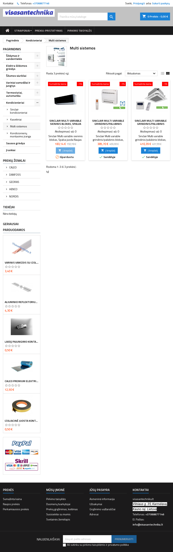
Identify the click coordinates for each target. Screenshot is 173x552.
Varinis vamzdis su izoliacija (22, 262)
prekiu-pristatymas (48, 30)
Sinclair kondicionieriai (18, 111)
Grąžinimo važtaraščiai (102, 509)
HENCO (13, 189)
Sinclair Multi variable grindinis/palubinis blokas (108, 124)
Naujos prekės (11, 504)
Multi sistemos (18, 126)
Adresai (94, 514)
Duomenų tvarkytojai (58, 504)
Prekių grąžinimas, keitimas (62, 509)
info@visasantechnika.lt (148, 524)
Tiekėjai (9, 207)
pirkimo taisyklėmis (94, 545)
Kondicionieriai (15, 102)
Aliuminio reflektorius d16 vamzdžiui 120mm (22, 302)
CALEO (13, 167)
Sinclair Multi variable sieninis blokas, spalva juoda (65, 124)
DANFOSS (15, 174)
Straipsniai (22, 30)
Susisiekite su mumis (58, 514)
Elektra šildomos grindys (16, 67)
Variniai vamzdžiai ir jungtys (18, 84)
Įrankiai (10, 150)
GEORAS (14, 182)
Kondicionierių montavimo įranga (20, 134)
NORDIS (14, 196)
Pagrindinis (12, 49)
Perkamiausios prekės (16, 509)
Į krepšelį (65, 150)
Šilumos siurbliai (16, 76)
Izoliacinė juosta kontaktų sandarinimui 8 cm (22, 420)
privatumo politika (118, 545)
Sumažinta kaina (12, 499)
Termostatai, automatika (14, 94)
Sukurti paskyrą (161, 3)
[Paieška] (86, 16)
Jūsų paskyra (100, 489)
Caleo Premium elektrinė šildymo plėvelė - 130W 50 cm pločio (22, 381)
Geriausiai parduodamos (14, 227)
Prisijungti (139, 3)
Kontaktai (8, 3)
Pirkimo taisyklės (79, 30)
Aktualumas (142, 73)
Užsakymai (96, 504)
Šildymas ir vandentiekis (14, 57)
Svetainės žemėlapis (58, 519)
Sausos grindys (15, 143)
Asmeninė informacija (102, 499)
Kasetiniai (16, 119)
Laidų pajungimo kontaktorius (22, 341)
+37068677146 (41, 3)
